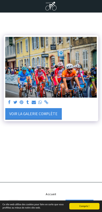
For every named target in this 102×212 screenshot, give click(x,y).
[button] (5, 6)
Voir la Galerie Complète (33, 113)
